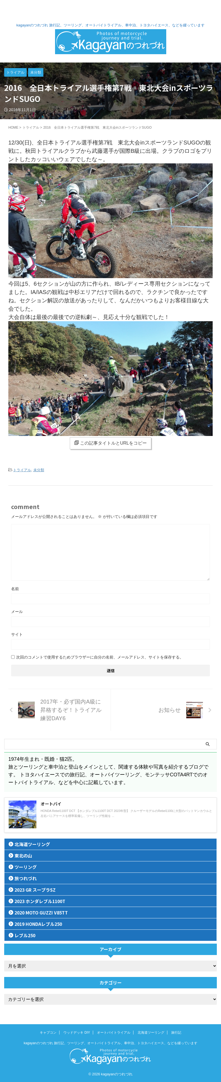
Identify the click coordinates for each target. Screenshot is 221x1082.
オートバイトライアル (113, 1032)
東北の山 (23, 855)
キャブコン (48, 1032)
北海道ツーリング (32, 844)
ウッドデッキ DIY (76, 1032)
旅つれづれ (25, 878)
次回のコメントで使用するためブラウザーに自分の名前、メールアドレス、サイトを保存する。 (99, 657)
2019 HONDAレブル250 (38, 924)
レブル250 (24, 935)
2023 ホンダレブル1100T (39, 901)
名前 (15, 589)
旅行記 (176, 1032)
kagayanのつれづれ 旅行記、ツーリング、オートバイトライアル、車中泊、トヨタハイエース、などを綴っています (110, 1043)
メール (17, 611)
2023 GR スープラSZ (35, 889)
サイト (17, 634)
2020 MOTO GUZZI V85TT (41, 912)
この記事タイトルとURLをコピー (110, 442)
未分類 (38, 470)
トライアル (22, 470)
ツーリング (25, 867)
